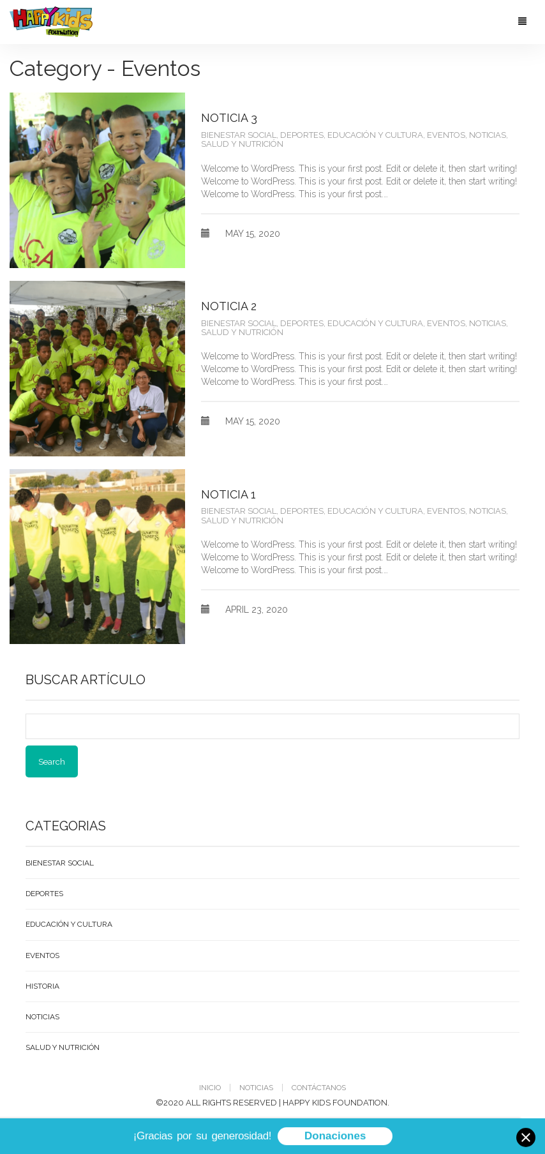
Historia (42, 986)
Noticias (487, 135)
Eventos (446, 135)
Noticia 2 (229, 306)
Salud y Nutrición (242, 144)
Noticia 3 (229, 117)
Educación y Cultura (375, 135)
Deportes (302, 135)
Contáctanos (319, 1087)
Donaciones (335, 1138)
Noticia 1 (228, 494)
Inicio (210, 1087)
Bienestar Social (238, 135)
